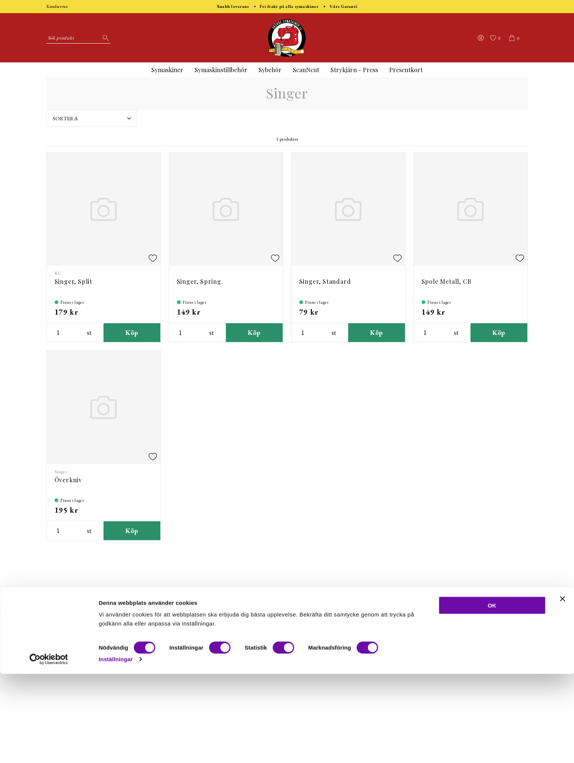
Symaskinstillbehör (221, 70)
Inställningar (115, 748)
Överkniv (68, 480)
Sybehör (270, 70)
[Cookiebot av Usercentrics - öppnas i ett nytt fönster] (49, 748)
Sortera (93, 118)
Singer (61, 472)
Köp (132, 332)
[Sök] (104, 38)
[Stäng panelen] (562, 687)
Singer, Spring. (200, 281)
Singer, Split (73, 281)
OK (492, 694)
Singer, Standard (325, 281)
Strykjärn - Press (354, 70)
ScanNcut (306, 70)
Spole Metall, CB (447, 281)
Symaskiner (167, 70)
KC (58, 273)
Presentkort (406, 70)
